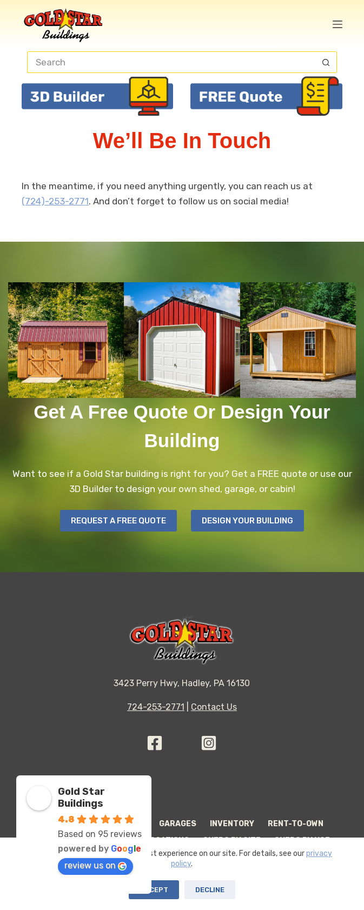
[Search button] (326, 62)
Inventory (232, 823)
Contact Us (214, 707)
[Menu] (337, 24)
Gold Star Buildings (81, 797)
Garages (177, 823)
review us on (95, 865)
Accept (154, 890)
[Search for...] (171, 62)
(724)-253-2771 (55, 201)
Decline (209, 890)
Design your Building (247, 521)
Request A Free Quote (118, 521)
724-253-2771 (155, 707)
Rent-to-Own (295, 823)
